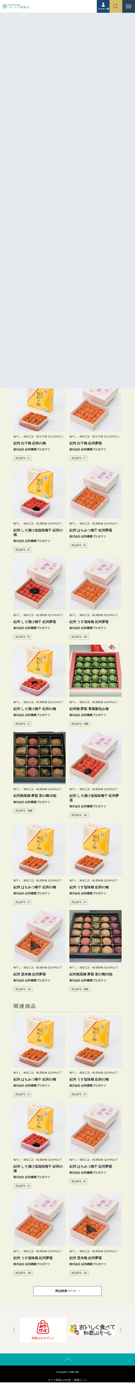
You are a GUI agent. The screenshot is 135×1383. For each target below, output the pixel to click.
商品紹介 (59, 32)
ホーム (46, 32)
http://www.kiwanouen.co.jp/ (66, 307)
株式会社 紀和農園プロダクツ (66, 298)
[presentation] (14, 1330)
